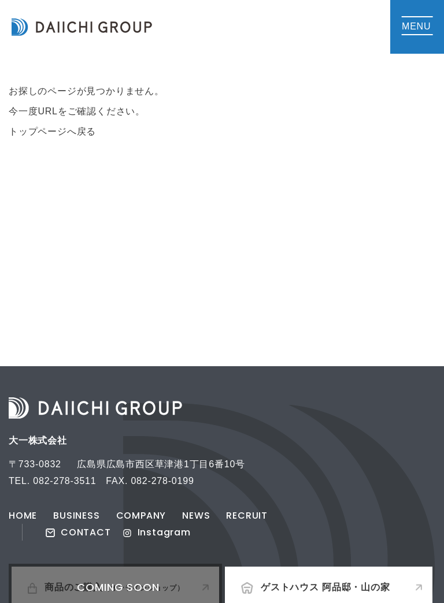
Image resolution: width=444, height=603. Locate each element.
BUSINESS (76, 515)
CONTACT (78, 532)
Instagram (157, 532)
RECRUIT (247, 515)
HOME (23, 515)
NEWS (196, 515)
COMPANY (141, 515)
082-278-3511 (64, 481)
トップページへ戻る (52, 131)
